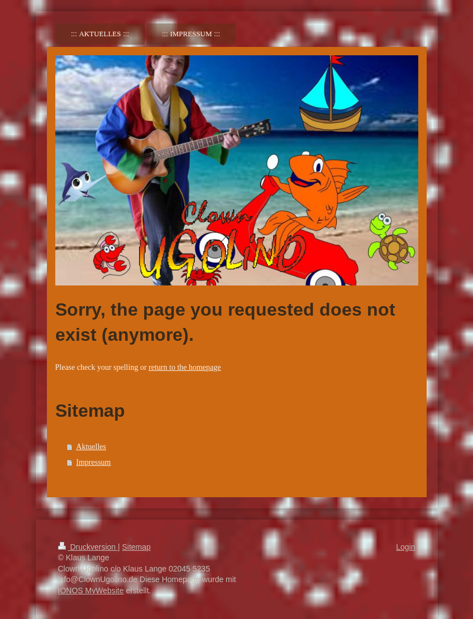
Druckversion (88, 546)
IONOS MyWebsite (91, 590)
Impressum (93, 462)
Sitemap (136, 546)
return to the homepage (185, 367)
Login (405, 546)
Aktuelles (91, 446)
